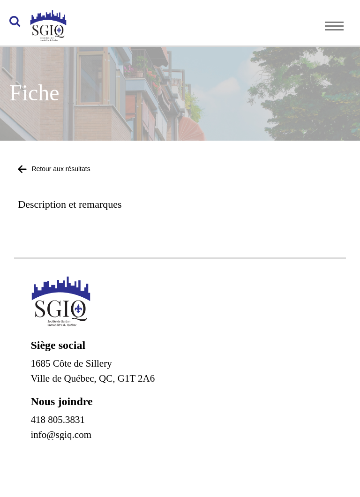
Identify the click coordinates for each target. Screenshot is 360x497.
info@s (44, 434)
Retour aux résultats (54, 169)
